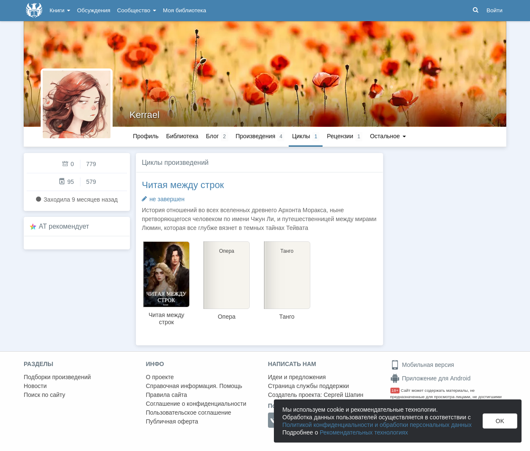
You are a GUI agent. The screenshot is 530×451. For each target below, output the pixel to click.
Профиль (145, 136)
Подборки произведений (57, 377)
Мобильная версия (422, 364)
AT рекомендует (64, 226)
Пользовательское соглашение (189, 412)
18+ (395, 390)
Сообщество (136, 10)
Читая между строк (183, 185)
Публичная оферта (172, 421)
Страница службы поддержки (308, 386)
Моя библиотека (184, 10)
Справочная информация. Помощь (194, 386)
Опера (226, 316)
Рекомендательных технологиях (364, 432)
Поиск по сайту (44, 394)
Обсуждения (93, 10)
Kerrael (145, 114)
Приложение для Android (430, 378)
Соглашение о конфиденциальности (196, 403)
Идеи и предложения (297, 377)
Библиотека (182, 136)
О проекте (160, 377)
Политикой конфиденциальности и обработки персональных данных (377, 424)
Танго (287, 316)
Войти (494, 10)
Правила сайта (166, 394)
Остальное (388, 136)
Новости (35, 386)
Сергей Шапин (343, 394)
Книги (60, 10)
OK (500, 421)
